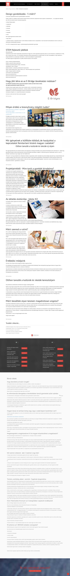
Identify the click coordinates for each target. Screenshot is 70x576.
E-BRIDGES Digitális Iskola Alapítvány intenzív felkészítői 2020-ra (18, 326)
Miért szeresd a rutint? (17, 229)
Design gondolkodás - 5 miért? (21, 13)
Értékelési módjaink (15, 260)
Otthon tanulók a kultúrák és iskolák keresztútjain (30, 280)
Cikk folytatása (8, 96)
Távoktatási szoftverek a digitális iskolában (14, 331)
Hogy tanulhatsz (45, 4)
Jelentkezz (51, 4)
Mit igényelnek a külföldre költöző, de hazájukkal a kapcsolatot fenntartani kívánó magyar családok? (30, 142)
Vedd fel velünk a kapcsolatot (35, 570)
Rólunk (56, 4)
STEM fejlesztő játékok (17, 49)
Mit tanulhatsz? (30, 4)
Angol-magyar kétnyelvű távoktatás (12, 333)
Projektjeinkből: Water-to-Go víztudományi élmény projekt (16, 328)
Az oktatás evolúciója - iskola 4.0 (22, 198)
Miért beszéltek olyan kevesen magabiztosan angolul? (32, 300)
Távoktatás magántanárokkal (19, 4)
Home (7, 8)
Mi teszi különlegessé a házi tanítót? (13, 329)
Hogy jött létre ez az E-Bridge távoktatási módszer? (31, 81)
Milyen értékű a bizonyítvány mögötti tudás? (27, 107)
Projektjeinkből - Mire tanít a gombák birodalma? (30, 168)
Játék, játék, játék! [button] (9, 52)
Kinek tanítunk (37, 4)
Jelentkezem (24, 348)
